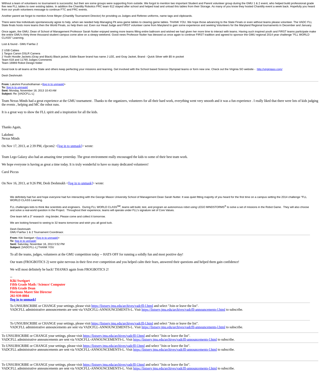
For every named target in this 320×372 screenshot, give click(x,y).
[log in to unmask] (53, 84)
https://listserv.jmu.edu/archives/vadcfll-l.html (122, 306)
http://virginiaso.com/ (269, 69)
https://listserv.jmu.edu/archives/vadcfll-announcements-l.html (183, 309)
